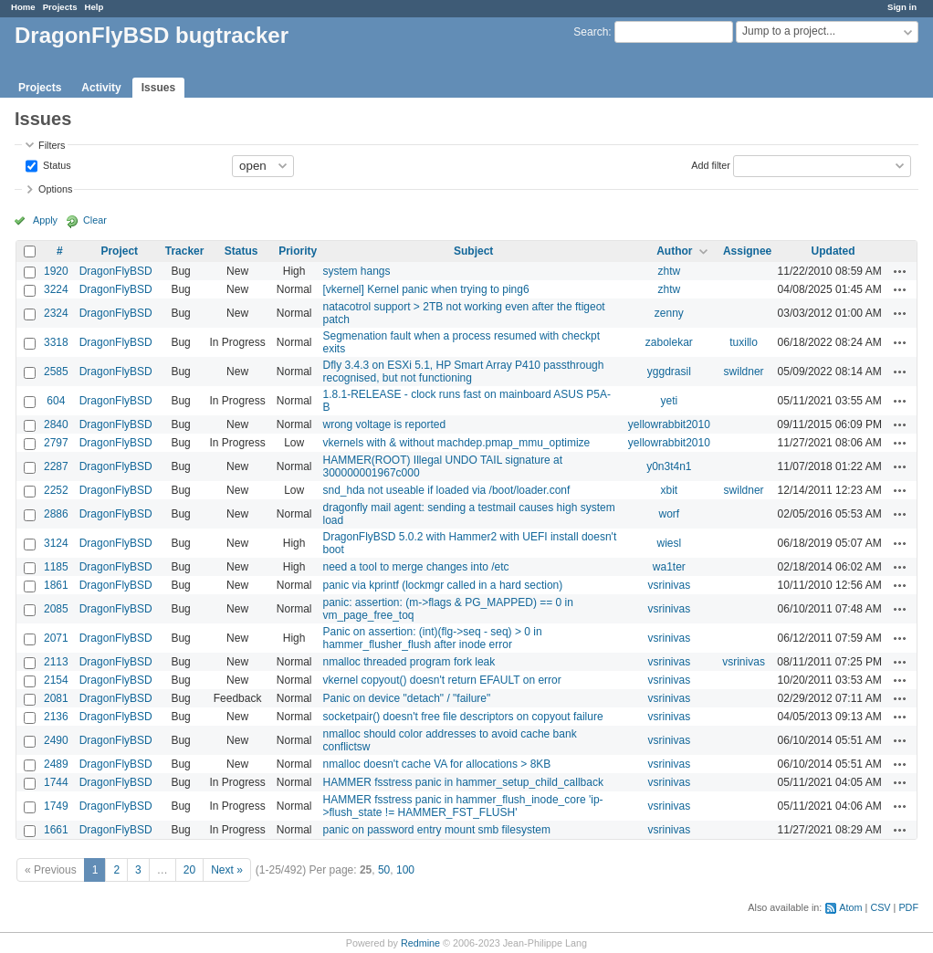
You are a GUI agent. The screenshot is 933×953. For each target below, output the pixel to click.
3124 (56, 543)
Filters (51, 145)
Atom (850, 907)
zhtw (669, 271)
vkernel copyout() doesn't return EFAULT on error (441, 680)
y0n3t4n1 (668, 466)
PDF (908, 907)
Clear (95, 220)
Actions (900, 271)
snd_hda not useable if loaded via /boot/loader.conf (446, 490)
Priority (297, 251)
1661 (56, 829)
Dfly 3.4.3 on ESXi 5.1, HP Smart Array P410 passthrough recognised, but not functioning (462, 371)
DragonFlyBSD (115, 271)
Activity (101, 87)
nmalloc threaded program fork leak (408, 661)
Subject (473, 251)
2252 (56, 490)
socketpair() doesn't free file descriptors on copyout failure (462, 716)
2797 (56, 442)
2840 (56, 424)
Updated (833, 251)
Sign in (902, 7)
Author (674, 251)
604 (56, 400)
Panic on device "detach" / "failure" (406, 698)
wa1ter (669, 566)
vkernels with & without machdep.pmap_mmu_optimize (456, 442)
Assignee (747, 251)
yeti (669, 400)
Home (23, 7)
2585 (56, 371)
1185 (56, 566)
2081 (56, 698)
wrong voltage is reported (384, 424)
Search (590, 32)
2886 (56, 514)
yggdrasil (669, 371)
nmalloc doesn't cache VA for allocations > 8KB (436, 764)
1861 (56, 585)
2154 (56, 680)
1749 (56, 806)
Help (94, 7)
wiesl (669, 543)
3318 (56, 342)
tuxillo (743, 342)
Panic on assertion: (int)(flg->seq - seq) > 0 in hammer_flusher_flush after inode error (431, 638)
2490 (56, 740)
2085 (56, 608)
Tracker (184, 251)
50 (384, 870)
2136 (56, 716)
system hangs (356, 271)
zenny (669, 313)
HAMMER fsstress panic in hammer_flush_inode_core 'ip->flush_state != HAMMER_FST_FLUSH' (462, 806)
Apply (45, 220)
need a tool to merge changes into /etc (415, 566)
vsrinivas (669, 585)
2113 (56, 661)
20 (189, 870)
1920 (56, 271)
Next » (227, 870)
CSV (880, 907)
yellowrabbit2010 (669, 424)
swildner (744, 371)
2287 (56, 466)
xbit (669, 490)
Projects (60, 7)
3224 (56, 289)
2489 (56, 764)
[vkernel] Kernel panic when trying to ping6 (425, 289)
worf (669, 514)
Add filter (710, 164)
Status (55, 164)
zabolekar (669, 342)
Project (119, 251)
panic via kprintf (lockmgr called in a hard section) (442, 585)
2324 (56, 313)
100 (405, 870)
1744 (56, 782)
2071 (56, 638)
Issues (158, 87)
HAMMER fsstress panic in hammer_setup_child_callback (462, 782)
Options (55, 188)
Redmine (420, 942)
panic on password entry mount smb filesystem (436, 829)
